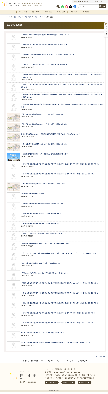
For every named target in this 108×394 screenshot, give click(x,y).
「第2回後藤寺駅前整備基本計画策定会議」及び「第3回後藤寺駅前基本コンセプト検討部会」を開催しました (58, 313)
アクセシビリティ (98, 1)
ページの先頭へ (100, 356)
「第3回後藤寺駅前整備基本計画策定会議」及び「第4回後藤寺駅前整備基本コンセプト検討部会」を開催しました (59, 303)
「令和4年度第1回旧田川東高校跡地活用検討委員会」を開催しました (44, 273)
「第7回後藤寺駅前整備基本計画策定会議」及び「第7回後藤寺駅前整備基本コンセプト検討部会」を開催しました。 (60, 164)
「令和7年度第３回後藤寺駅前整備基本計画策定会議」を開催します (44, 45)
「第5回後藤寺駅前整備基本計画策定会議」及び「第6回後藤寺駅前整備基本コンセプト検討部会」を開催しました (59, 283)
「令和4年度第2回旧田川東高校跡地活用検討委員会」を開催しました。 (45, 233)
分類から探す (17, 17)
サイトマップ (81, 361)
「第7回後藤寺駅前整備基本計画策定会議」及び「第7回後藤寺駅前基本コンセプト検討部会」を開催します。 (58, 174)
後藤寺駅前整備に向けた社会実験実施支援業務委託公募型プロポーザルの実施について (50, 134)
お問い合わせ (85, 382)
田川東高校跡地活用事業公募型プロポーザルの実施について (41, 263)
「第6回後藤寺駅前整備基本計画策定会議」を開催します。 (41, 223)
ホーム (8, 17)
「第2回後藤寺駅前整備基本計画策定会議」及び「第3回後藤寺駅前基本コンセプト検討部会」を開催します (57, 323)
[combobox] (89, 6)
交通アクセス (68, 382)
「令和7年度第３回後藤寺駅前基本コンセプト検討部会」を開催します (45, 64)
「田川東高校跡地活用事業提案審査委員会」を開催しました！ (42, 204)
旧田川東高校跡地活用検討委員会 (32, 194)
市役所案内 (52, 382)
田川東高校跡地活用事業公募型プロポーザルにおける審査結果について (45, 243)
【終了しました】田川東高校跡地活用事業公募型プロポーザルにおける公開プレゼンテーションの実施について (58, 253)
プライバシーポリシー (53, 361)
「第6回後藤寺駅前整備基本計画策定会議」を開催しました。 (42, 213)
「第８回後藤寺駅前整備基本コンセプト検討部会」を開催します (43, 184)
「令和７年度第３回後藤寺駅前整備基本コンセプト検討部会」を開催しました (47, 55)
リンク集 (69, 361)
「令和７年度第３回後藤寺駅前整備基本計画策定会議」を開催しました (45, 35)
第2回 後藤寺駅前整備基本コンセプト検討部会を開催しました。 (43, 333)
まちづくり (28, 17)
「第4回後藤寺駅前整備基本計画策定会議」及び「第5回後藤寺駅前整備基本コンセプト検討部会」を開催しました (59, 293)
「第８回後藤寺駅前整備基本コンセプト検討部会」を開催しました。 (44, 144)
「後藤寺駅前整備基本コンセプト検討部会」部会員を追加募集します (44, 154)
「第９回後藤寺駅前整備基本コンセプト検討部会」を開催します (43, 114)
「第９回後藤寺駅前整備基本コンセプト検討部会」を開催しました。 (44, 124)
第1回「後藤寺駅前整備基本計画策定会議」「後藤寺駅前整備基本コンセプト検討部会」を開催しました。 (56, 343)
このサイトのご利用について (32, 361)
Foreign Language (81, 1)
